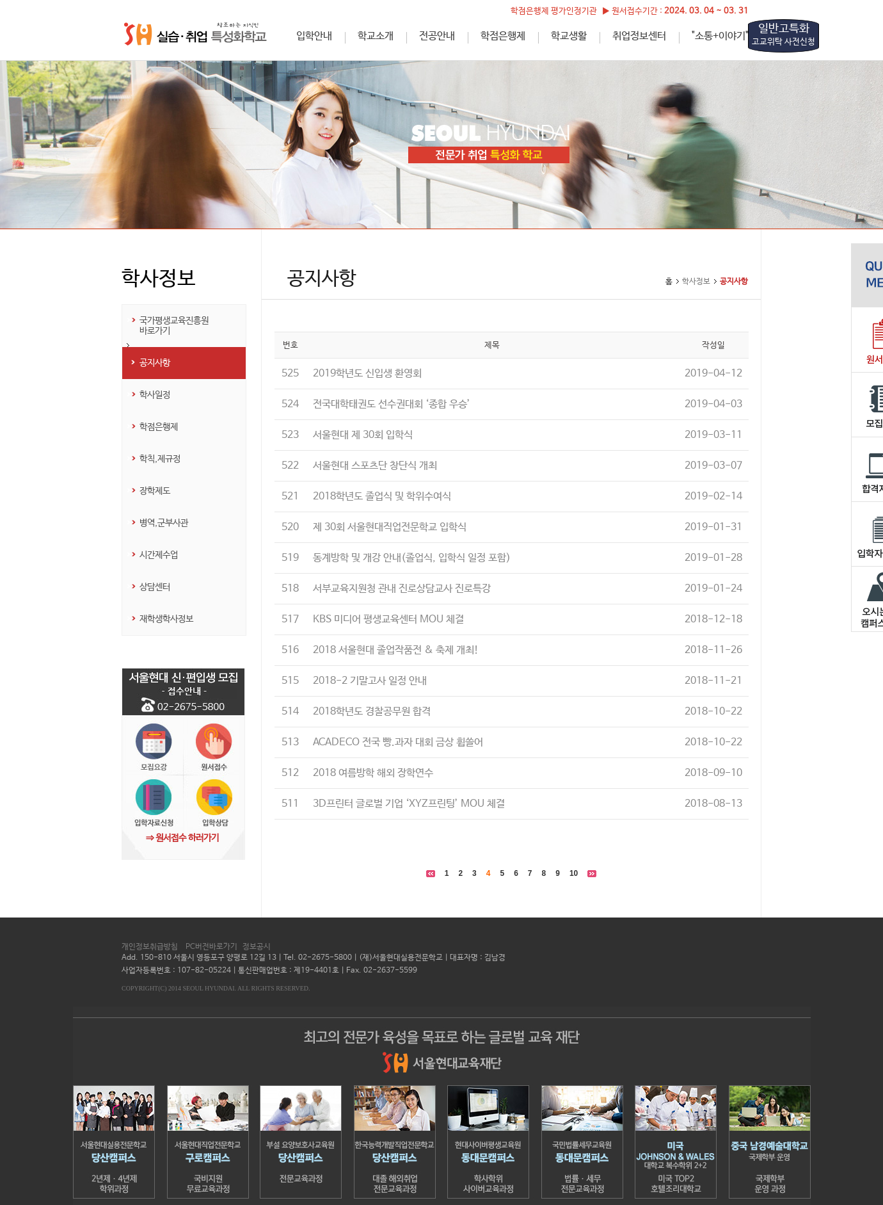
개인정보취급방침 (150, 946)
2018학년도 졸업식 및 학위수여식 (382, 496)
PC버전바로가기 (211, 946)
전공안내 (437, 36)
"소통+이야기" (720, 36)
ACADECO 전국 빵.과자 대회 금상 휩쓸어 (398, 742)
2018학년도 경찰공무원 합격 (372, 712)
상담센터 (154, 587)
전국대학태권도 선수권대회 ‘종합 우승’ (391, 404)
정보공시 (257, 946)
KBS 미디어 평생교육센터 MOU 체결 (388, 619)
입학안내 (314, 36)
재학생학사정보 (166, 619)
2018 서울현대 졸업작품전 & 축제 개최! (396, 650)
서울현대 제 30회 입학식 (363, 435)
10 (573, 873)
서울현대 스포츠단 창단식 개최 (375, 466)
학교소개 (376, 36)
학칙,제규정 (159, 459)
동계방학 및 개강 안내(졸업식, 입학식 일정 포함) (412, 558)
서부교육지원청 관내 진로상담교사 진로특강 (402, 589)
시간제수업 (158, 555)
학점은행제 (503, 36)
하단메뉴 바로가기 (0, 0)
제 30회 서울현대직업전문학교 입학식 (389, 527)
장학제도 (154, 491)
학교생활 (569, 36)
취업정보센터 (639, 36)
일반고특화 (783, 34)
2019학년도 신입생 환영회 (367, 374)
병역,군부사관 (163, 523)
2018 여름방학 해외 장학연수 (373, 773)
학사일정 (154, 395)
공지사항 (154, 363)
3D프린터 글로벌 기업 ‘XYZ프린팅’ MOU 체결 (409, 804)
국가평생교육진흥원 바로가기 (174, 326)
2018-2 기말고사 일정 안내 (370, 681)
